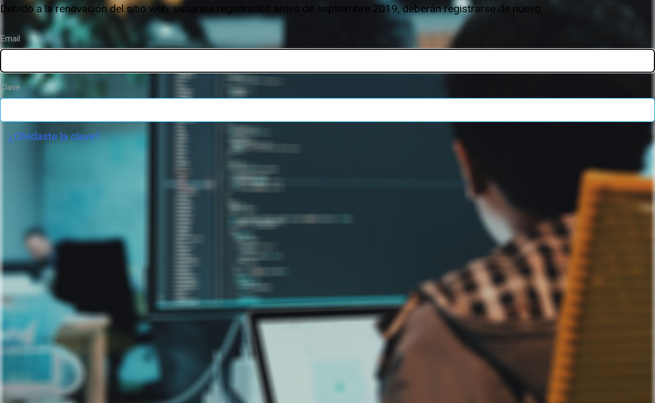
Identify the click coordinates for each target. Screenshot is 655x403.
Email (10, 39)
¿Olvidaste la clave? (54, 136)
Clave (10, 87)
